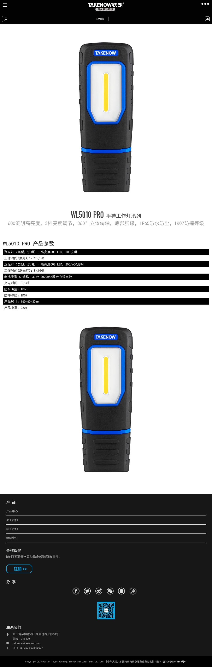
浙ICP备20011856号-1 (175, 661)
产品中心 (12, 511)
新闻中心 (12, 537)
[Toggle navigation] (5, 5)
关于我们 (12, 520)
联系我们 (12, 529)
